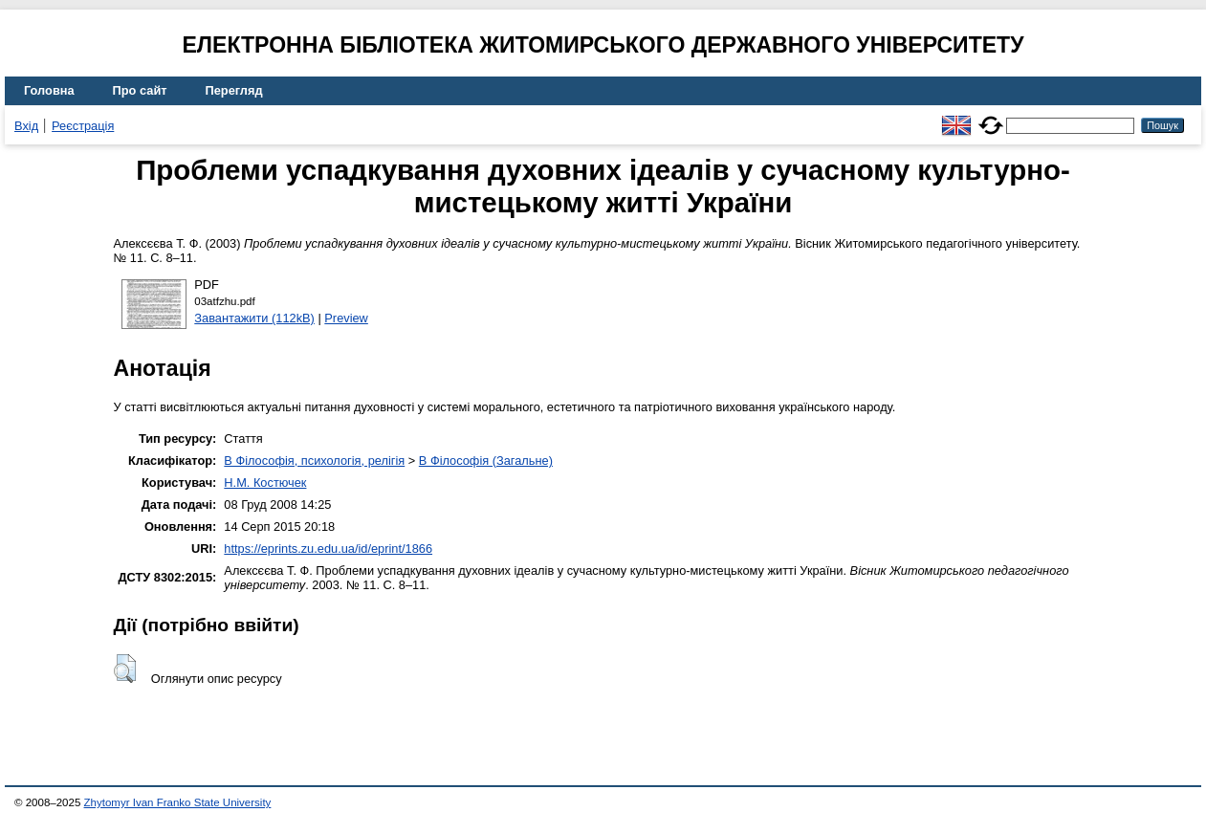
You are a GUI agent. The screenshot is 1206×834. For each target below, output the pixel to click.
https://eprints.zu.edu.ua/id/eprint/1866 (328, 548)
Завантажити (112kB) (254, 318)
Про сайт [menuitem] (140, 90)
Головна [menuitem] (49, 90)
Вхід (26, 126)
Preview (346, 318)
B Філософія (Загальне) (486, 460)
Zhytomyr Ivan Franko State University (178, 802)
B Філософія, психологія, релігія (314, 460)
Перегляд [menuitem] (234, 90)
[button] (125, 668)
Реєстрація (83, 126)
